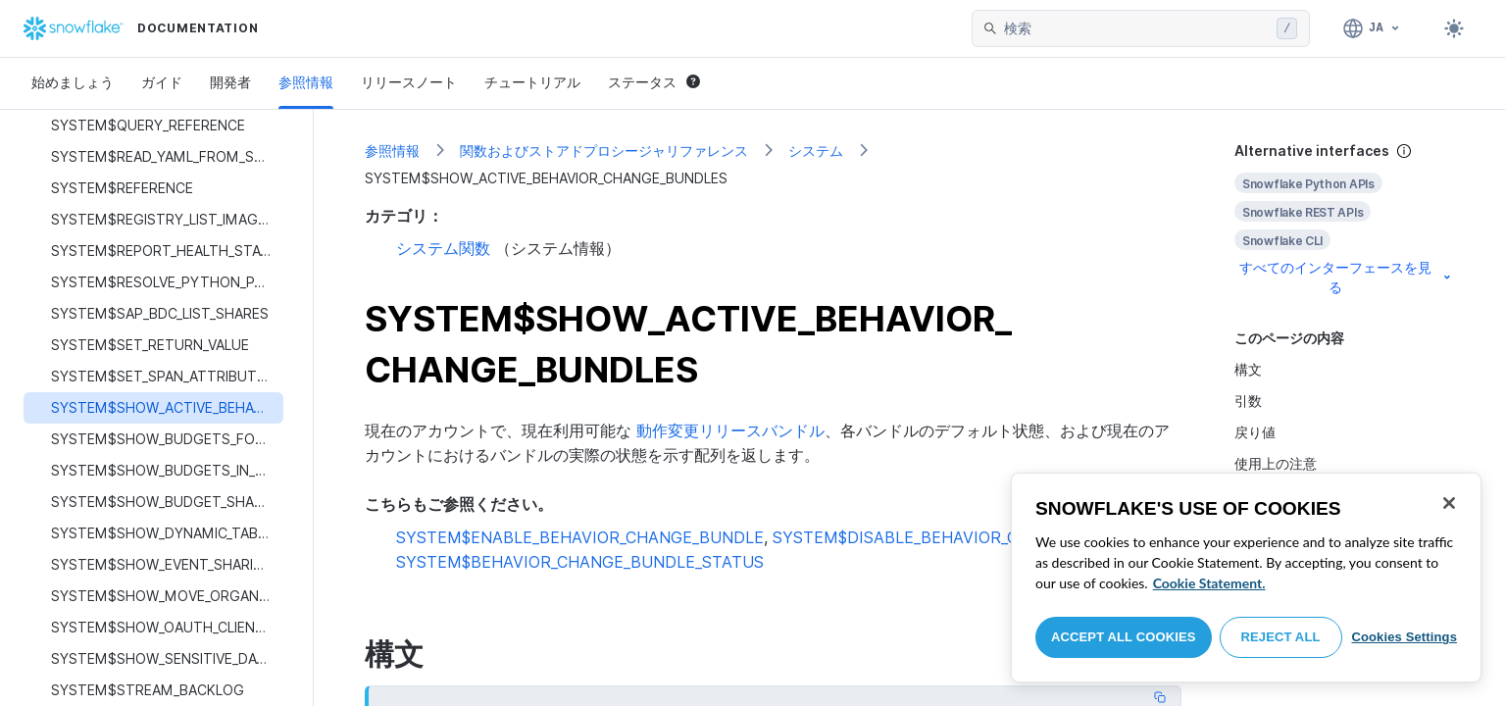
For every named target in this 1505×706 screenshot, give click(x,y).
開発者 (230, 82)
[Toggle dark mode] (1454, 28)
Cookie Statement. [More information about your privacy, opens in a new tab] (1209, 583)
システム (815, 150)
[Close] (1449, 503)
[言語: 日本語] (1372, 28)
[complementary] (1344, 219)
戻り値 (1255, 432)
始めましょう (72, 82)
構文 (1248, 369)
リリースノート (409, 82)
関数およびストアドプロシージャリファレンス (604, 150)
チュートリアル (532, 82)
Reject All (1281, 637)
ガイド (161, 82)
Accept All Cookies (1123, 637)
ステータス (654, 82)
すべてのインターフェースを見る (1346, 277)
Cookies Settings (1404, 637)
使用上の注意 (1275, 463)
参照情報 (305, 82)
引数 (1248, 400)
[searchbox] (1136, 28)
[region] (1246, 577)
